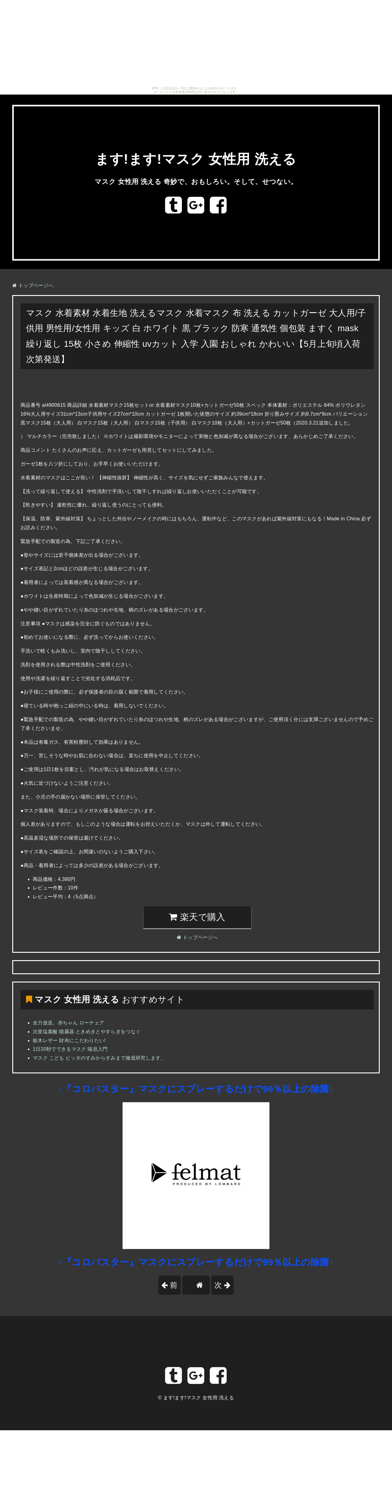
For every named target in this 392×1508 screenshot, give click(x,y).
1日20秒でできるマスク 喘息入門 (70, 1049)
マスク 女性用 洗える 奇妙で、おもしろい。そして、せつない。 (196, 181)
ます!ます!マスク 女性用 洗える (196, 159)
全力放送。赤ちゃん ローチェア (68, 1022)
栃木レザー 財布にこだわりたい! (69, 1040)
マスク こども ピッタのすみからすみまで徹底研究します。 (99, 1058)
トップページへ (32, 285)
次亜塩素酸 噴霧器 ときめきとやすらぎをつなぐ (87, 1031)
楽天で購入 (197, 917)
